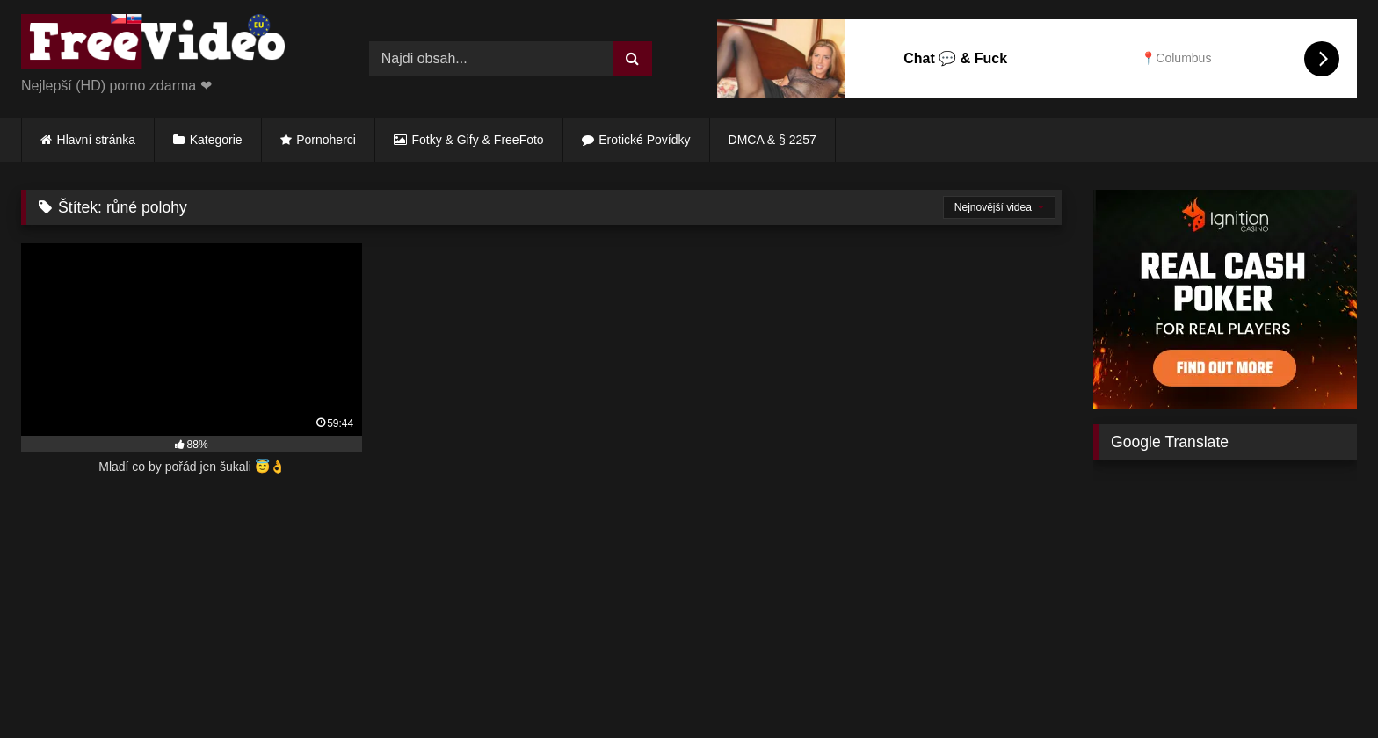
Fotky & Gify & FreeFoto (478, 140)
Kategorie (216, 140)
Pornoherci (326, 140)
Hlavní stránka (96, 140)
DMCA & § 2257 (772, 140)
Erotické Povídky (644, 140)
